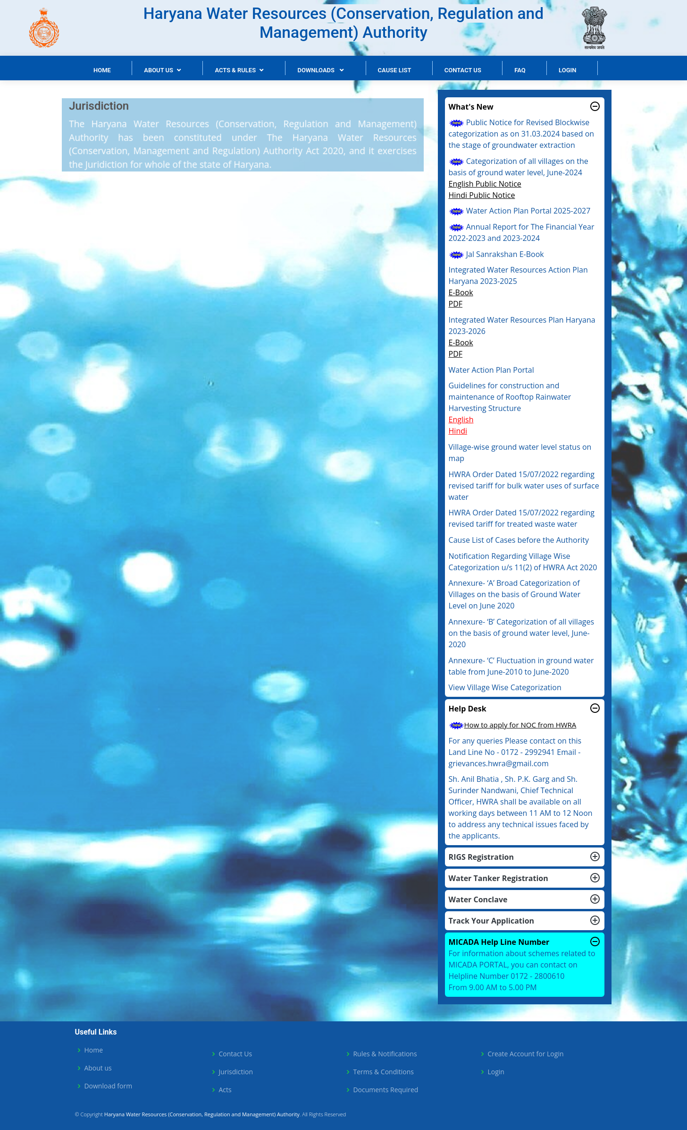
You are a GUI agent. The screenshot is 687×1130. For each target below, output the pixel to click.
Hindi (458, 431)
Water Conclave (525, 899)
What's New (525, 106)
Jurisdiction (235, 1072)
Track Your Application (525, 920)
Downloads (316, 70)
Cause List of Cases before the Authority (519, 540)
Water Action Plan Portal (491, 370)
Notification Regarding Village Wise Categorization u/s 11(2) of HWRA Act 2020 (523, 562)
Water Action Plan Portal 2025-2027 (520, 210)
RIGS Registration (525, 857)
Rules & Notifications (385, 1054)
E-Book (461, 292)
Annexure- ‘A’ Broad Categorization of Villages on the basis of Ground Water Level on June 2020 (515, 594)
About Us (158, 70)
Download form (108, 1086)
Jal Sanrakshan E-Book (496, 254)
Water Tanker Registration (525, 878)
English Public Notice (485, 184)
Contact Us (462, 70)
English (461, 419)
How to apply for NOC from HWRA (513, 724)
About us (97, 1068)
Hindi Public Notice (482, 195)
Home (102, 70)
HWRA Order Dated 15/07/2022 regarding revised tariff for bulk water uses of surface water (524, 485)
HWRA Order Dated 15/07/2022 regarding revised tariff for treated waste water (522, 518)
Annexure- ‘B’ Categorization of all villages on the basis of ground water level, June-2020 (522, 633)
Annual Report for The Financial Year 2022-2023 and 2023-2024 (522, 232)
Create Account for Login (525, 1054)
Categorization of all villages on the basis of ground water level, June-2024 (518, 167)
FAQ (520, 70)
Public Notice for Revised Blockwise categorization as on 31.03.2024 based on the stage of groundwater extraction (522, 133)
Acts (224, 1090)
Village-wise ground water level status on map (520, 452)
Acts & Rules (235, 70)
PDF (456, 304)
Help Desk (525, 708)
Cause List (394, 70)
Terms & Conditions (383, 1072)
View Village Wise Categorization (505, 687)
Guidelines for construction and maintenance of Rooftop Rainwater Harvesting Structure (510, 396)
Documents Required (385, 1090)
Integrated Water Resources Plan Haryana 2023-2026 (522, 325)
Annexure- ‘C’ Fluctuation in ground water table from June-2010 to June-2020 (521, 666)
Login (567, 70)
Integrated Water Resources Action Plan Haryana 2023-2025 (518, 275)
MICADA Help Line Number (525, 942)
